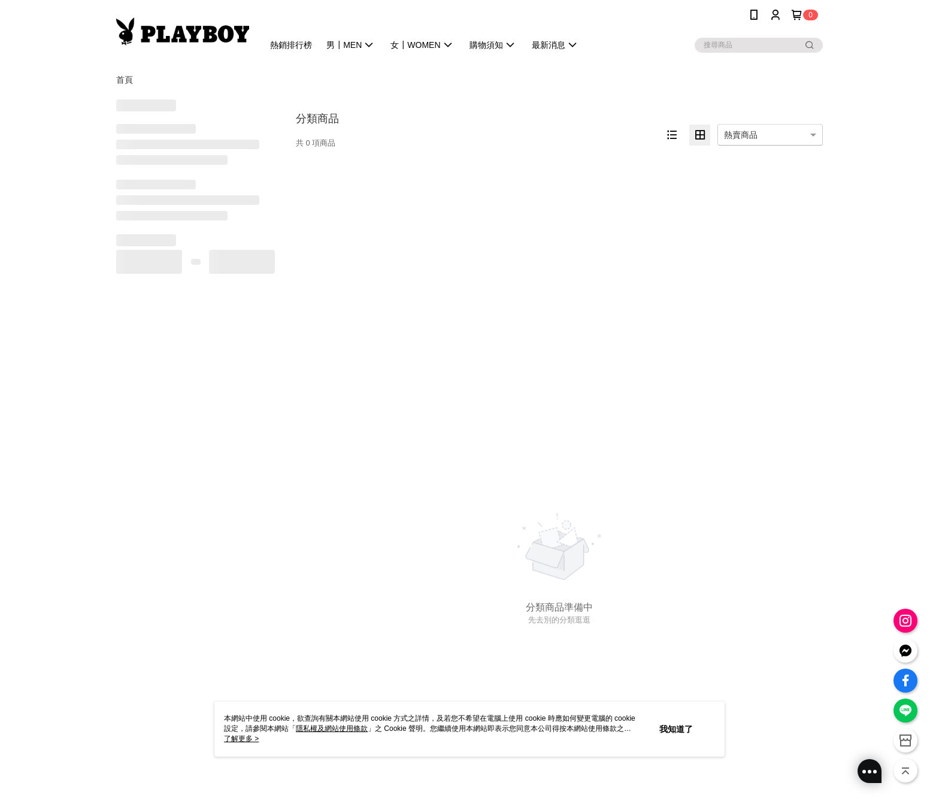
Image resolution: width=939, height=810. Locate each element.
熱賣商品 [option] (741, 135)
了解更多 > (241, 739)
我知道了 (676, 729)
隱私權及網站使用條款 (332, 728)
